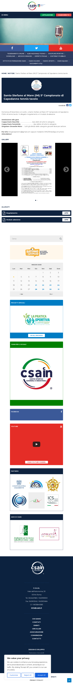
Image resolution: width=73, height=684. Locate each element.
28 (36, 289)
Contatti (36, 639)
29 (43, 289)
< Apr (21, 294)
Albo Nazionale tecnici (36, 53)
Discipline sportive (55, 53)
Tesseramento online (15, 53)
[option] (36, 169)
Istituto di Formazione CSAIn (14, 61)
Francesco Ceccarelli (36, 653)
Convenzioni (36, 635)
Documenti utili (36, 63)
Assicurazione (36, 632)
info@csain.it (36, 608)
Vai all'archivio (36, 335)
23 (50, 285)
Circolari (36, 629)
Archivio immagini (25, 56)
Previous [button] (7, 169)
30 (50, 289)
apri (66, 213)
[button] (60, 238)
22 (43, 285)
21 (36, 285)
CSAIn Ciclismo (34, 61)
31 (58, 289)
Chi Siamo (36, 619)
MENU (5, 15)
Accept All (41, 675)
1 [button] (35, 199)
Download (10, 56)
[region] (27, 667)
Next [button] (66, 169)
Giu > (51, 294)
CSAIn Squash (62, 61)
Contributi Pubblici (58, 56)
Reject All (27, 675)
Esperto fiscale (41, 56)
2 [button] (37, 199)
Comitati (36, 622)
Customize (14, 675)
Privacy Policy (36, 680)
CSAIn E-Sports (48, 61)
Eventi (36, 625)
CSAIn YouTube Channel (36, 462)
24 (58, 285)
